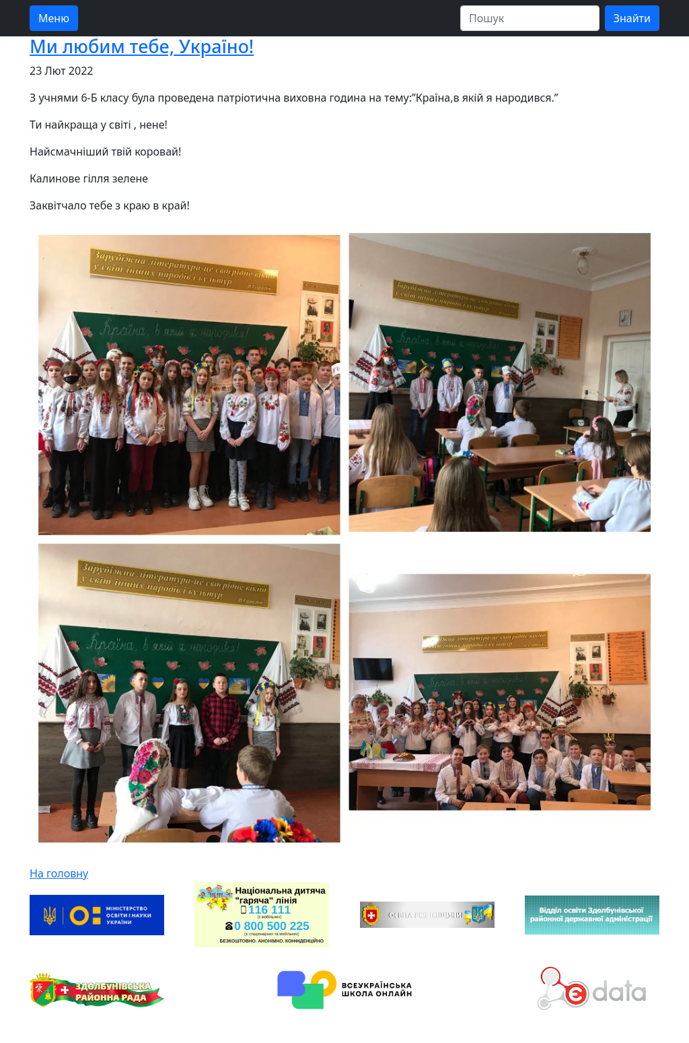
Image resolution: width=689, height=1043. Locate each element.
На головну (59, 873)
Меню (53, 18)
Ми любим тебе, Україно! (142, 46)
